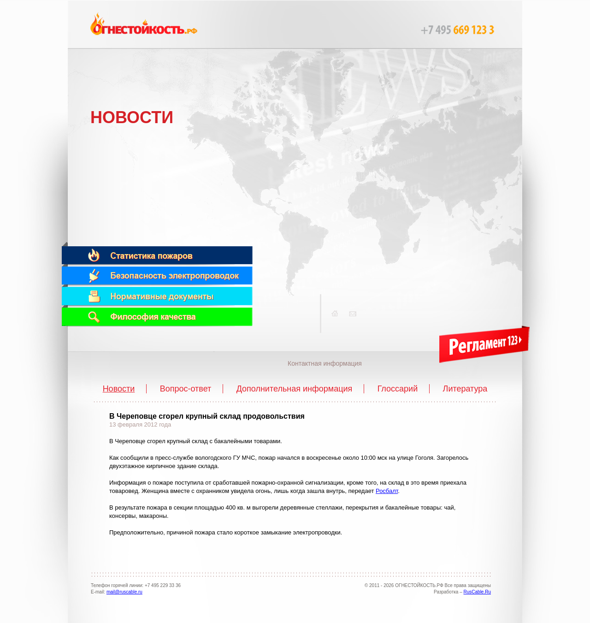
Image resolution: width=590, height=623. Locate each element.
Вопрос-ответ (186, 388)
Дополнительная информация (294, 388)
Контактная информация (325, 363)
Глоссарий (398, 388)
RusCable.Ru (477, 591)
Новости (119, 388)
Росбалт (387, 490)
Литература (465, 388)
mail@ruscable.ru (124, 591)
